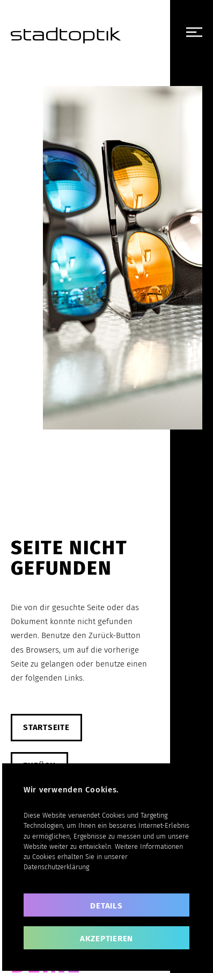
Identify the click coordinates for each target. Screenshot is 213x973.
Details (106, 906)
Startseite (46, 727)
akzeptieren (106, 938)
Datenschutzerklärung (56, 867)
